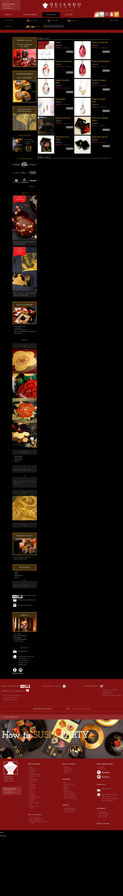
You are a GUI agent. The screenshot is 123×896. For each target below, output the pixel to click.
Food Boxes (33, 792)
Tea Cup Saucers (34, 806)
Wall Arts (32, 777)
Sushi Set (32, 808)
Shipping (66, 786)
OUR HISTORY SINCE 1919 (20, 330)
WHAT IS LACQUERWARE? (20, 635)
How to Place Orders (69, 784)
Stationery (32, 769)
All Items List (102, 769)
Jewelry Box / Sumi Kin (100, 137)
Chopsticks (32, 799)
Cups (31, 804)
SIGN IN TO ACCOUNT (69, 764)
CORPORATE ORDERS (30, 15)
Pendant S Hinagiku (99, 80)
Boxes (31, 767)
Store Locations (103, 817)
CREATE (16, 573)
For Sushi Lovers (68, 812)
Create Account (68, 769)
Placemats (32, 793)
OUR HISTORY (17, 634)
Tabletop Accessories (35, 797)
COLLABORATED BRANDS (20, 639)
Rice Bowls (32, 785)
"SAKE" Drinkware (34, 802)
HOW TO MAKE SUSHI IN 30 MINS (22, 557)
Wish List (66, 772)
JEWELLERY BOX (52, 20)
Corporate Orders (103, 815)
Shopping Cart (67, 770)
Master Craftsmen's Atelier (36, 819)
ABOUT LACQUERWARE (35, 814)
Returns (66, 789)
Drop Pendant (60, 99)
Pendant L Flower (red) (100, 42)
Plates (31, 790)
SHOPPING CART (19, 575)
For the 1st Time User (69, 795)
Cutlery (31, 801)
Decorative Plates (34, 779)
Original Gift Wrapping (70, 810)
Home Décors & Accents (36, 776)
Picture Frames (33, 781)
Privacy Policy (67, 791)
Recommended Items (69, 808)
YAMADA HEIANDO (8, 778)
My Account (67, 767)
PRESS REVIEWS (17, 637)
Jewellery (32, 772)
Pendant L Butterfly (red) (100, 61)
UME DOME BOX (32, 20)
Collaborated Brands (104, 813)
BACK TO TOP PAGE (103, 823)
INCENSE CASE (72, 20)
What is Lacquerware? (35, 818)
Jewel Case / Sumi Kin (63, 118)
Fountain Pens (33, 770)
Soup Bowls (33, 786)
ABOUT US (8, 15)
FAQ (65, 782)
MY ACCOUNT (24, 567)
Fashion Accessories (35, 774)
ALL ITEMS (68, 15)
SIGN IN (16, 572)
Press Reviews (102, 811)
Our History (102, 767)
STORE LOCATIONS (19, 641)
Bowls (31, 783)
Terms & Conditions (69, 793)
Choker (58, 42)
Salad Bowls (33, 788)
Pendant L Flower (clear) (64, 61)
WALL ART (33, 26)
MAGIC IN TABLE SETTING (20, 559)
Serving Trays (33, 795)
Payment (66, 787)
